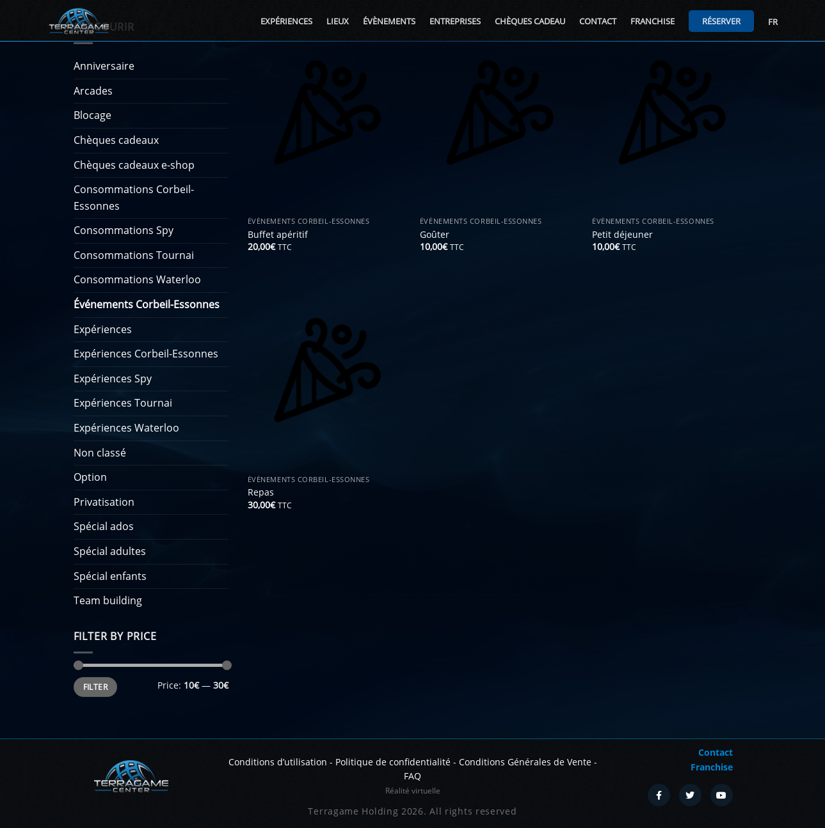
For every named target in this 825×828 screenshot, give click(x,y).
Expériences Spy (113, 378)
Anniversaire (104, 66)
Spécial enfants (110, 576)
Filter (95, 687)
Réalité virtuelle (412, 790)
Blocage (92, 115)
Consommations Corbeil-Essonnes (134, 197)
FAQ (412, 776)
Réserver (721, 21)
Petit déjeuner (622, 234)
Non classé (100, 453)
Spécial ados (104, 526)
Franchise (652, 21)
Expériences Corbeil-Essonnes (146, 354)
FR (773, 21)
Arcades (93, 91)
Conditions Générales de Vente (525, 762)
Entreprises (455, 21)
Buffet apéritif (278, 234)
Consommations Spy (123, 230)
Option (90, 477)
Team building (108, 600)
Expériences (286, 21)
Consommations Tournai (134, 255)
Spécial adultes (110, 551)
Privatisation (104, 502)
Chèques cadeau (530, 21)
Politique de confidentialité (393, 762)
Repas (261, 492)
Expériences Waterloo (126, 428)
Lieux (337, 21)
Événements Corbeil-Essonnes (147, 304)
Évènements (389, 21)
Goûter (434, 234)
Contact (597, 21)
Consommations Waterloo (137, 279)
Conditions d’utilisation (277, 762)
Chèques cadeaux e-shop (134, 165)
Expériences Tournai (123, 403)
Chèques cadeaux (116, 140)
